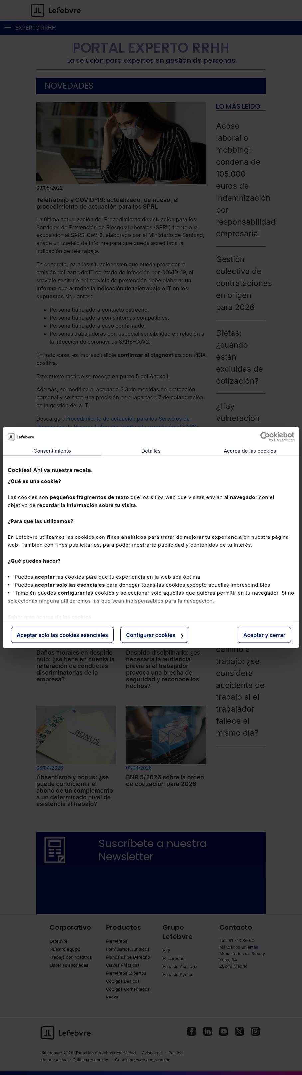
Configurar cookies (154, 635)
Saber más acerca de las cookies (49, 616)
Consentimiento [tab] (52, 451)
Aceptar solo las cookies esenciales (62, 635)
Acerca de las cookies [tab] (250, 451)
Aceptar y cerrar (264, 635)
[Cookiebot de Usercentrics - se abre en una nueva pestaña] (265, 437)
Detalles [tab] (151, 451)
